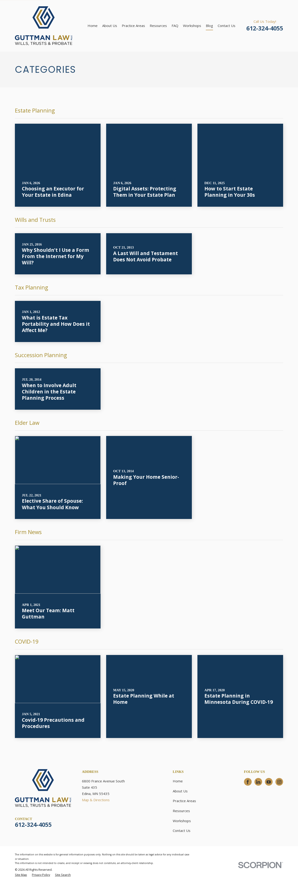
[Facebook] (248, 782)
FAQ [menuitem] (175, 25)
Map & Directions (96, 800)
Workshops (182, 820)
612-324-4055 (264, 28)
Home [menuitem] (93, 25)
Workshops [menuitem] (192, 25)
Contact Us (181, 830)
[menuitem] (21, 875)
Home (178, 781)
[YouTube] (269, 782)
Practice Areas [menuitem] (133, 25)
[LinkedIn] (258, 782)
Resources (181, 810)
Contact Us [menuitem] (226, 25)
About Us (180, 791)
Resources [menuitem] (158, 25)
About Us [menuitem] (109, 25)
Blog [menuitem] (209, 25)
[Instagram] (279, 782)
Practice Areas (184, 800)
